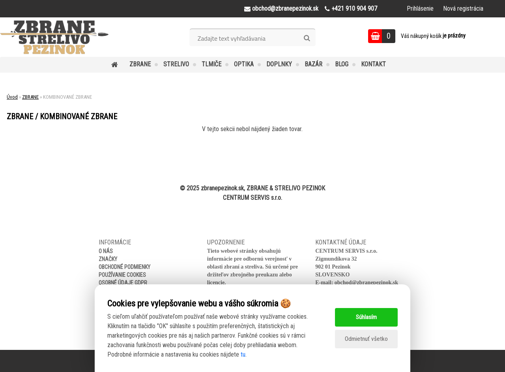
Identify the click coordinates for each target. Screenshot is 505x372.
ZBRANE (140, 64)
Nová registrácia (463, 8)
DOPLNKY (279, 64)
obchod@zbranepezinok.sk (366, 283)
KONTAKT (373, 64)
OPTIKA (244, 64)
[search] (307, 38)
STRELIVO (176, 64)
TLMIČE (211, 64)
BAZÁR (313, 64)
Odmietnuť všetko (366, 339)
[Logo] (54, 37)
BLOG (341, 64)
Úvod (12, 97)
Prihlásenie (420, 8)
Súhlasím (366, 317)
